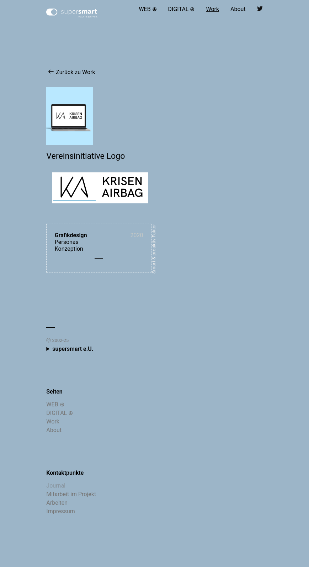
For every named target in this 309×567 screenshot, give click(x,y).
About (238, 9)
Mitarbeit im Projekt (71, 494)
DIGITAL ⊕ (181, 9)
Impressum (60, 511)
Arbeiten (57, 502)
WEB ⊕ (147, 9)
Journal (55, 485)
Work (212, 9)
